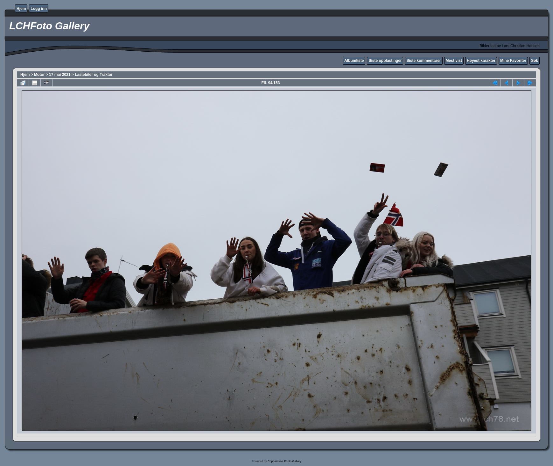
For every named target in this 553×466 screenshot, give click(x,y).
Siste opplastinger (385, 60)
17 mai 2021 (59, 74)
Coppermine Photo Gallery (284, 461)
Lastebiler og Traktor (94, 74)
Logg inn (39, 8)
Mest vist (454, 60)
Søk (534, 60)
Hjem (21, 8)
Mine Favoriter (513, 60)
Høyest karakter (481, 60)
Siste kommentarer (423, 60)
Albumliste (354, 60)
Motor (39, 74)
